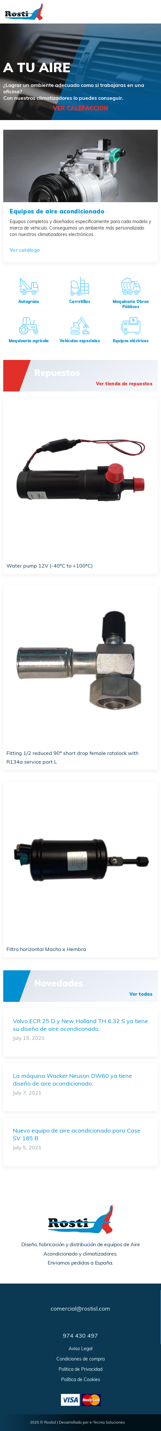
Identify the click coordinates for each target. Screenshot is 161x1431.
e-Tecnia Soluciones (107, 1423)
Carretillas (79, 302)
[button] (125, 384)
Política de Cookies (80, 1380)
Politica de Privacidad (80, 1369)
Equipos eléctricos (130, 341)
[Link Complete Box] (80, 1032)
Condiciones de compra (80, 1359)
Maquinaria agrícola (29, 341)
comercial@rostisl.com (80, 1309)
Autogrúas (28, 302)
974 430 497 (80, 1336)
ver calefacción (80, 109)
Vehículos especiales (80, 341)
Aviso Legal (80, 1349)
